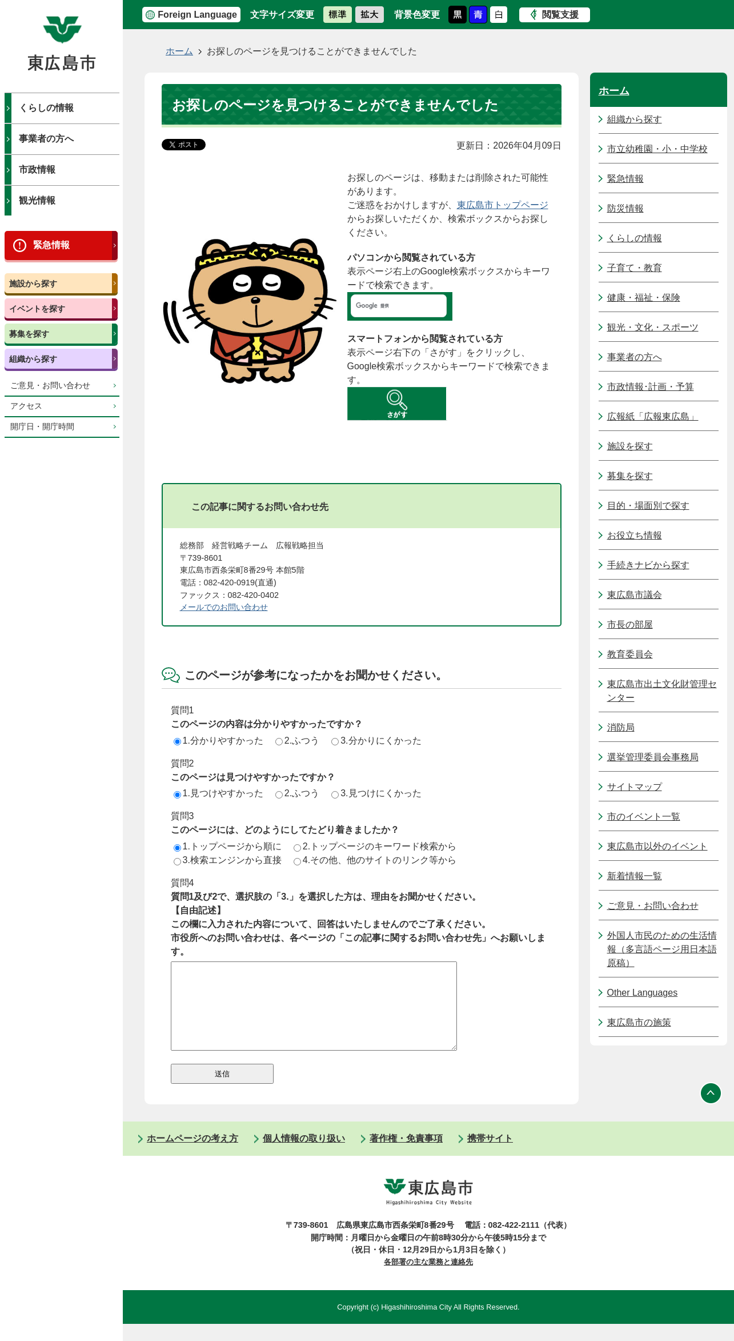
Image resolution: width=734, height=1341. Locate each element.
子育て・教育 (634, 268)
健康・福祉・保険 (643, 297)
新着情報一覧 (634, 876)
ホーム (179, 51)
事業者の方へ (46, 138)
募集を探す (29, 333)
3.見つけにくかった (376, 793)
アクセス (26, 406)
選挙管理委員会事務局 (653, 757)
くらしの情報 (46, 108)
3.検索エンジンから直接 (228, 860)
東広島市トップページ (502, 205)
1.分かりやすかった (218, 740)
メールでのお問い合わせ (224, 607)
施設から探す (33, 283)
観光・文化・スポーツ (653, 327)
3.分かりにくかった (376, 740)
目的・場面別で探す (648, 505)
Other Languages (642, 992)
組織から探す (33, 359)
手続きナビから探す (648, 565)
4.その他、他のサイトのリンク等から (375, 860)
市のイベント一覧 (643, 816)
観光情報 (37, 200)
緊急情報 (51, 245)
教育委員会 (630, 654)
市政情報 (37, 169)
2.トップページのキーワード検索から (375, 846)
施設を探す (630, 446)
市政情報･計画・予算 (650, 387)
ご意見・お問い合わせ (50, 385)
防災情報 (625, 208)
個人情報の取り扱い (304, 1155)
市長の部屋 (630, 624)
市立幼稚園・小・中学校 (657, 149)
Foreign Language (197, 14)
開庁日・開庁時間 (42, 426)
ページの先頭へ (711, 1110)
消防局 (621, 727)
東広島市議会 (634, 595)
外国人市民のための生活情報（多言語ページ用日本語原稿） (662, 949)
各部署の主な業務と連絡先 (428, 1279)
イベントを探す (37, 308)
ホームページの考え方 (192, 1155)
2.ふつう (297, 740)
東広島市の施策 (639, 1022)
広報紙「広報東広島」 (653, 416)
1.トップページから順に (228, 846)
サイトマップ (634, 787)
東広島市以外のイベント (657, 846)
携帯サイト (490, 1155)
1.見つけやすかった (218, 793)
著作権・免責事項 (406, 1155)
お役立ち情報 (634, 535)
